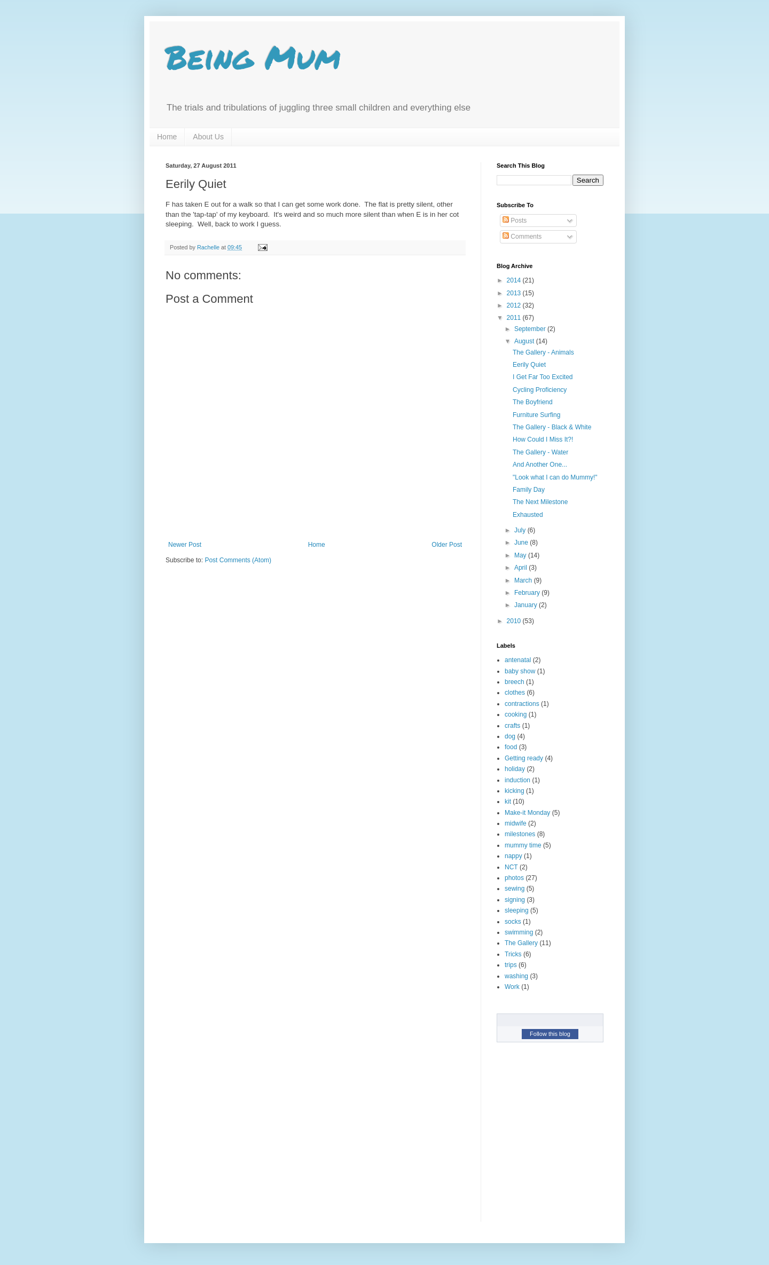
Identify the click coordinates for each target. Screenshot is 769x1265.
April (521, 567)
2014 (515, 280)
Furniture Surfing (536, 415)
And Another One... (540, 464)
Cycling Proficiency (540, 390)
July (521, 530)
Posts (515, 220)
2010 (515, 621)
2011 (515, 317)
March (524, 580)
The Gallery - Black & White (552, 427)
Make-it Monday (527, 812)
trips (511, 965)
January (526, 605)
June (522, 542)
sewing (514, 888)
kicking (514, 791)
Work (512, 987)
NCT (511, 867)
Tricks (513, 954)
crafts (512, 725)
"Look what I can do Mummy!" (555, 477)
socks (513, 921)
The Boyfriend (533, 402)
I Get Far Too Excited (543, 377)
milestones (520, 834)
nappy (513, 856)
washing (516, 976)
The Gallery (521, 943)
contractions (522, 704)
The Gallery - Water (540, 452)
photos (514, 878)
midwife (516, 823)
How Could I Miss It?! (543, 439)
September (530, 329)
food (511, 747)
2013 (515, 293)
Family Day (529, 489)
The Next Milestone (540, 502)
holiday (515, 769)
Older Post (446, 544)
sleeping (517, 910)
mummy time (523, 845)
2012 (515, 305)
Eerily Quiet (529, 364)
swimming (519, 932)
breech (514, 682)
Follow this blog (550, 1034)
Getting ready (524, 758)
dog (510, 736)
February (528, 592)
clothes (515, 692)
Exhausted (528, 514)
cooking (516, 714)
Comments (522, 236)
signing (515, 899)
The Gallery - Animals (543, 352)
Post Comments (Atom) (238, 560)
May (521, 555)
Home (167, 136)
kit (508, 801)
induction (517, 780)
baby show (520, 671)
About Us (208, 136)
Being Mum (253, 57)
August (525, 341)
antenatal (518, 660)
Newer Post (184, 544)
